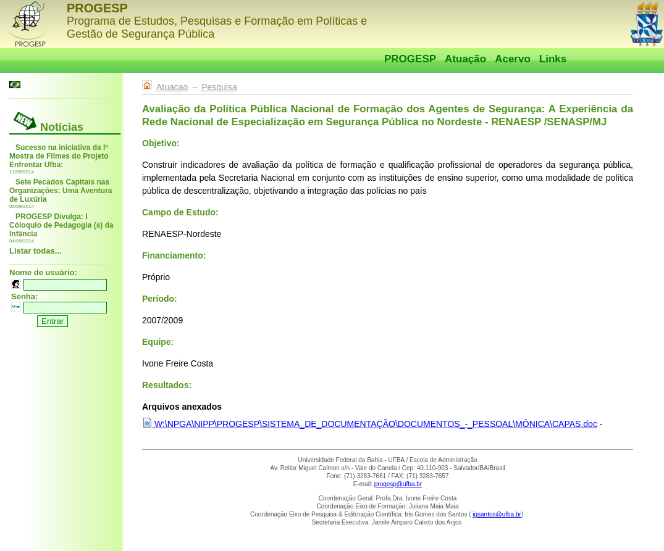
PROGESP (410, 59)
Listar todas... (35, 250)
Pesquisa (219, 87)
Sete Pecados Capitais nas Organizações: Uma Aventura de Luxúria (60, 191)
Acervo (513, 59)
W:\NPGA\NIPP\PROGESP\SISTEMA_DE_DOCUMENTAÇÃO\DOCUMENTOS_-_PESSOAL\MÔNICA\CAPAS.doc (369, 424)
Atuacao (172, 87)
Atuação (465, 59)
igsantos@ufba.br (497, 514)
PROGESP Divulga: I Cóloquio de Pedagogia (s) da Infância (61, 225)
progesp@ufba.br (398, 484)
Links (552, 59)
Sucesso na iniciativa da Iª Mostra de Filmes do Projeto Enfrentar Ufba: (59, 156)
